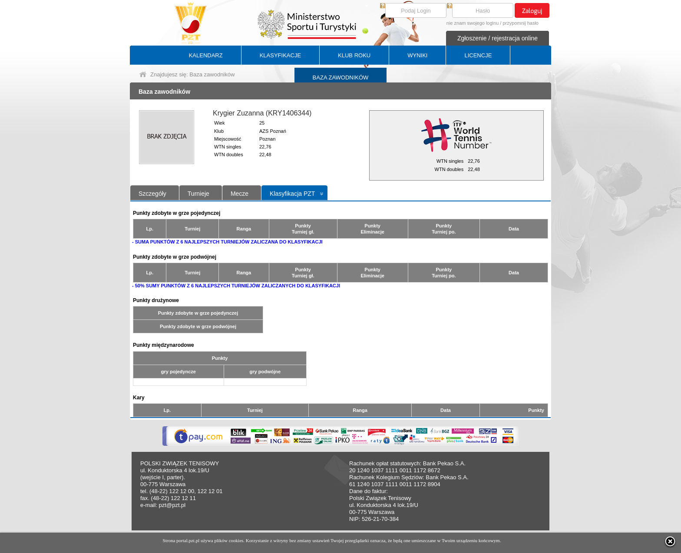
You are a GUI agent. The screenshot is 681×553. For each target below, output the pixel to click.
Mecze (239, 193)
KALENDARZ (206, 55)
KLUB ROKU (354, 55)
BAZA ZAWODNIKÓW (341, 77)
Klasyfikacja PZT (292, 193)
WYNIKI (417, 55)
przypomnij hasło (520, 23)
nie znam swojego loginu (472, 23)
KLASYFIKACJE (280, 55)
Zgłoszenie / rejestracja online (497, 38)
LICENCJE (478, 55)
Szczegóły (152, 193)
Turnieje (198, 193)
